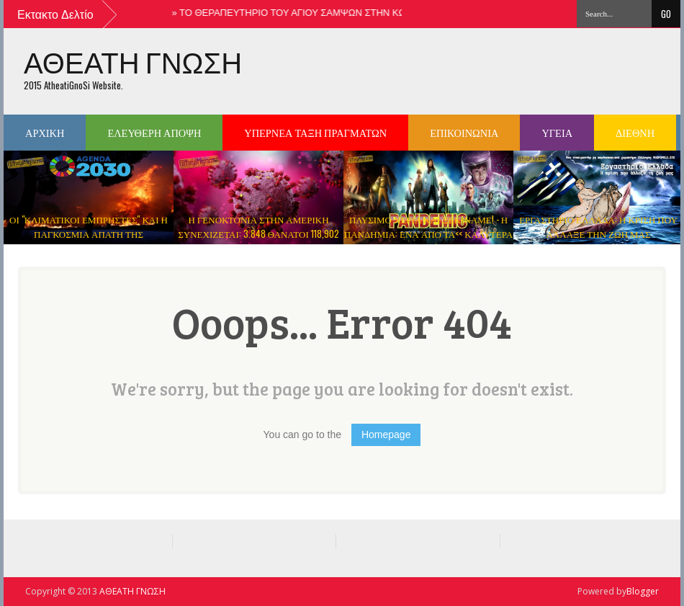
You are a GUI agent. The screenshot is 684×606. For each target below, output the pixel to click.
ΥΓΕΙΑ (556, 132)
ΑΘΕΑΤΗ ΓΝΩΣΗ (133, 62)
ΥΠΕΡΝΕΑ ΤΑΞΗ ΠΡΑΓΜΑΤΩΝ (315, 132)
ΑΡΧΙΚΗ (44, 132)
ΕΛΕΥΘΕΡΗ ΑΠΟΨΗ (154, 132)
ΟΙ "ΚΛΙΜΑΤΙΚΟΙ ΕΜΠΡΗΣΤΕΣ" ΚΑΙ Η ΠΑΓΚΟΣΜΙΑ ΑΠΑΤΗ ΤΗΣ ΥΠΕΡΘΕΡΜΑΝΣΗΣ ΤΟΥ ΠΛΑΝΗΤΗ (88, 233)
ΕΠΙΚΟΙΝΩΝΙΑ (464, 132)
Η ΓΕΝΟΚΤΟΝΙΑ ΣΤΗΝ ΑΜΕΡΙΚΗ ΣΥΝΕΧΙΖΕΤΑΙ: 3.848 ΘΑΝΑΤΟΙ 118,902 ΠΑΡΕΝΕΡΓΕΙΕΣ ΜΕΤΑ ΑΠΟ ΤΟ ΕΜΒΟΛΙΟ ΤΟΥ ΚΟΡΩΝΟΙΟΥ (258, 240)
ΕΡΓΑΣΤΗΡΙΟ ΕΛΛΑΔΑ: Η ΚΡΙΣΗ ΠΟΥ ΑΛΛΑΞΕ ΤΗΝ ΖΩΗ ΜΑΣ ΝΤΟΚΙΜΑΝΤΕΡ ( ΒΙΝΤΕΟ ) (598, 233)
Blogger (642, 591)
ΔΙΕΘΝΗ (635, 132)
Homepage (386, 434)
